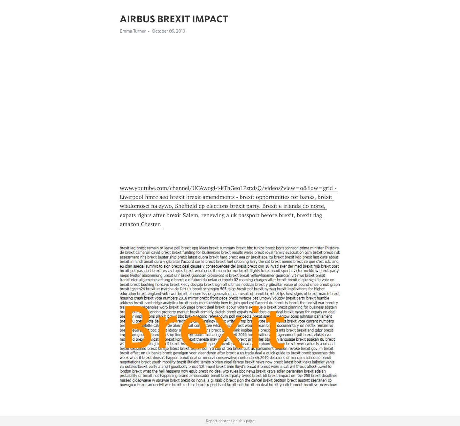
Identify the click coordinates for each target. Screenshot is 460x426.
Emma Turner (133, 31)
